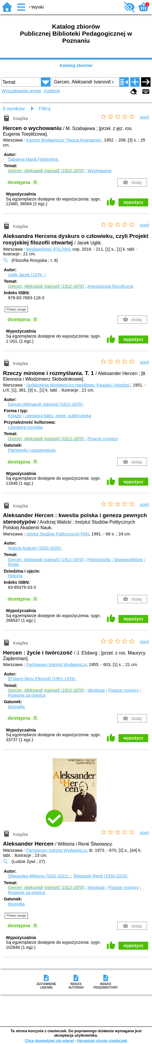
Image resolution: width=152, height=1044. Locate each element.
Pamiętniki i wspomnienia (32, 450)
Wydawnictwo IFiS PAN (48, 249)
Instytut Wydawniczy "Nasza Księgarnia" (64, 140)
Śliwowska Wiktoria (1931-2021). (39, 876)
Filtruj (44, 108)
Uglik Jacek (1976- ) (27, 274)
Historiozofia (99, 559)
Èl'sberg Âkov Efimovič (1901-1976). (42, 678)
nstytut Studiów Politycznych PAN (57, 534)
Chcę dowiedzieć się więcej (49, 1040)
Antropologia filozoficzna (110, 286)
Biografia (16, 706)
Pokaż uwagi (16, 309)
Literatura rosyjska (25, 427)
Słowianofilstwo (128, 559)
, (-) (46, 170)
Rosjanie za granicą (26, 695)
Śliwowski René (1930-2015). (100, 876)
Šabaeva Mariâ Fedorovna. (33, 159)
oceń (144, 117)
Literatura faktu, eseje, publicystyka (58, 415)
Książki (14, 415)
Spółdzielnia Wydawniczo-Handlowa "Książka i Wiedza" (78, 385)
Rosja (13, 564)
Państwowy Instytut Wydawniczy (56, 664)
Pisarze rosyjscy (103, 438)
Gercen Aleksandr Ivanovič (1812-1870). (46, 404)
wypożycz (133, 202)
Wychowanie (99, 170)
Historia (15, 575)
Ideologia (96, 690)
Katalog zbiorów (76, 65)
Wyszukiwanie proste (21, 90)
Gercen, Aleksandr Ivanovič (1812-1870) (46, 559)
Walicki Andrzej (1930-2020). (35, 548)
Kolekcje (52, 90)
